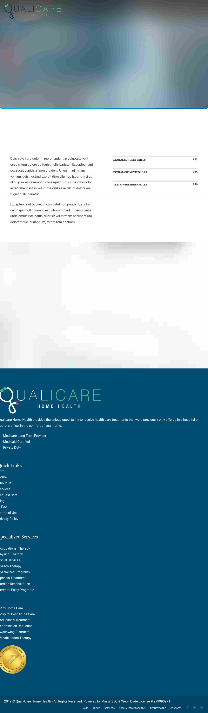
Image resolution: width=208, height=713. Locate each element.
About (96, 708)
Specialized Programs (132, 708)
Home (85, 708)
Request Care (158, 708)
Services (110, 708)
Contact (175, 708)
